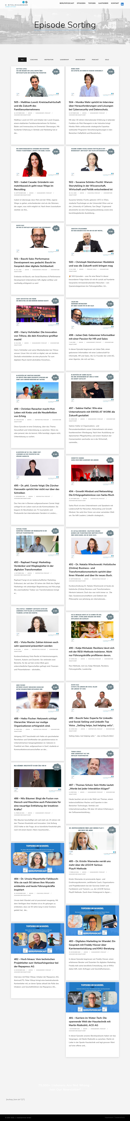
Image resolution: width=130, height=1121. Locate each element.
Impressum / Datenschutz (115, 1117)
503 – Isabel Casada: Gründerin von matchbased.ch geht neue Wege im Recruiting (34, 185)
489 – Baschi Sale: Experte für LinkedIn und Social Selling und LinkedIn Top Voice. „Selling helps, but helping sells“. (91, 721)
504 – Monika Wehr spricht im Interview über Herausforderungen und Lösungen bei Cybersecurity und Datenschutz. (91, 106)
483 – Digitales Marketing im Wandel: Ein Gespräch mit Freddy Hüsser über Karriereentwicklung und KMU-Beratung (92, 945)
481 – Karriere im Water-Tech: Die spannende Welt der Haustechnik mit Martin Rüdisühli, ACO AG (89, 1021)
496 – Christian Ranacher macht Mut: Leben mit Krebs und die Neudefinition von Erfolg (35, 412)
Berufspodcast (67, 3)
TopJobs (92, 3)
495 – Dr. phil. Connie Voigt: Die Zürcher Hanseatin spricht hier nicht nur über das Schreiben (36, 489)
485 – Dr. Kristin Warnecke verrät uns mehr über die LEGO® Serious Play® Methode (90, 865)
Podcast (47, 113)
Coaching (90, 193)
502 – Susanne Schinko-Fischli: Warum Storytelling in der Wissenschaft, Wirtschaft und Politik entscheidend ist (91, 185)
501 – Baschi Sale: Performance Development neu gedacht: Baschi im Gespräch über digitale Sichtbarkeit (35, 262)
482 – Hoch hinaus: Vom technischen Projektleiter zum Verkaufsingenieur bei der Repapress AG (36, 963)
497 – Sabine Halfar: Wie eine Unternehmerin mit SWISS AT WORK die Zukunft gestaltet (92, 412)
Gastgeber (103, 3)
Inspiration (39, 419)
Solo (94, 269)
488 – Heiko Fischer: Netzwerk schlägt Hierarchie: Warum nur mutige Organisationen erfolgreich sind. (35, 722)
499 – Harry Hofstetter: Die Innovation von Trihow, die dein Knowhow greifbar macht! (36, 336)
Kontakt (115, 3)
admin (30, 113)
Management (40, 113)
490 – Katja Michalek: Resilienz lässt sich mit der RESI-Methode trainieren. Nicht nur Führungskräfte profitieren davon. (91, 651)
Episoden (81, 3)
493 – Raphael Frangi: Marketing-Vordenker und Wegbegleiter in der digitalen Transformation (34, 566)
